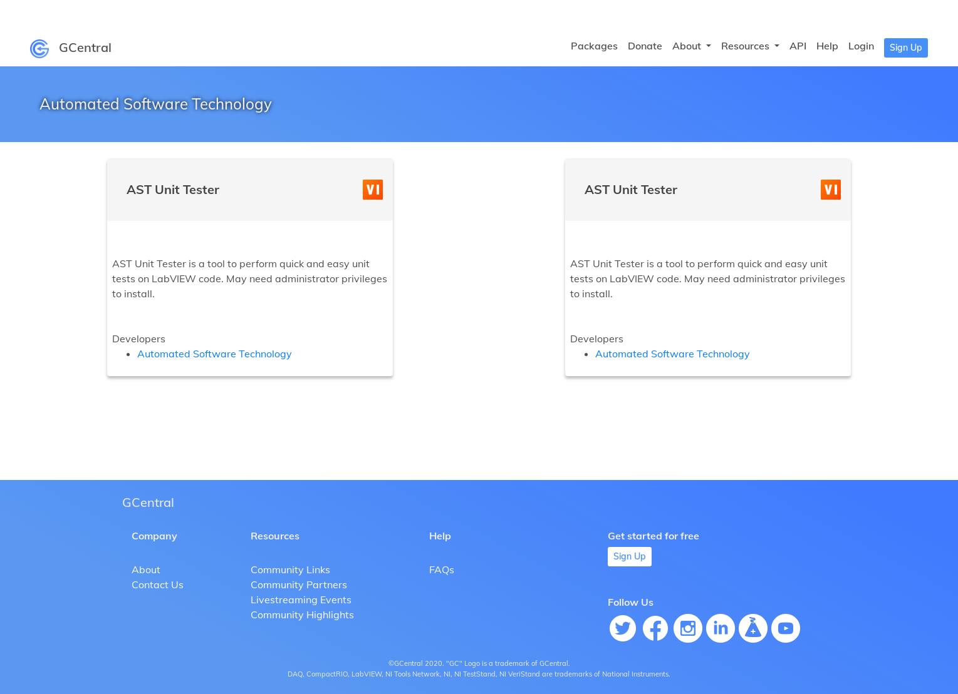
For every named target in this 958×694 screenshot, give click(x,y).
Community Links (290, 569)
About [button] (688, 45)
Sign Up (906, 47)
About (146, 569)
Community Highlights (302, 614)
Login (861, 45)
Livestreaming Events (301, 599)
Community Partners (299, 584)
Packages (594, 45)
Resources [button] (746, 45)
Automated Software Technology (214, 353)
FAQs (441, 569)
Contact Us (158, 584)
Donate (645, 45)
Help (827, 45)
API (797, 45)
